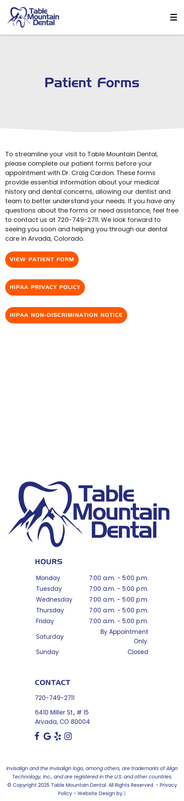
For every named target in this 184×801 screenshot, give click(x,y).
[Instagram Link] (68, 738)
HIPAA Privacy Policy (45, 287)
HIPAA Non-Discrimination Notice (66, 315)
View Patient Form (42, 259)
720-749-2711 (55, 698)
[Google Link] (47, 738)
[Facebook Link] (37, 738)
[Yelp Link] (57, 738)
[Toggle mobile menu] (173, 17)
